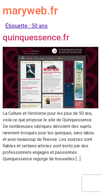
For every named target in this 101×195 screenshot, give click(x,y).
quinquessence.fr (36, 37)
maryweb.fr (30, 10)
